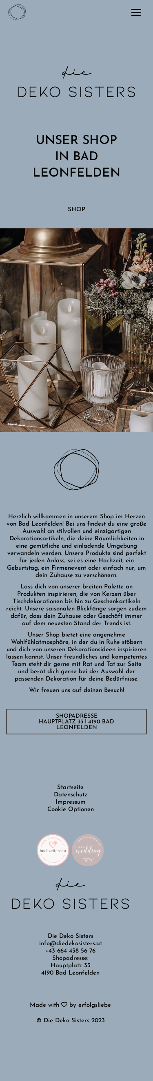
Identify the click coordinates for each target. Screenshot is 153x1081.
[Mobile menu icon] (136, 12)
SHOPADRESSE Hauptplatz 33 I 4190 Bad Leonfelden (76, 722)
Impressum (70, 802)
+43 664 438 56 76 (70, 951)
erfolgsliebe (94, 1005)
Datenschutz (70, 795)
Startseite (70, 788)
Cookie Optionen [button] (70, 810)
